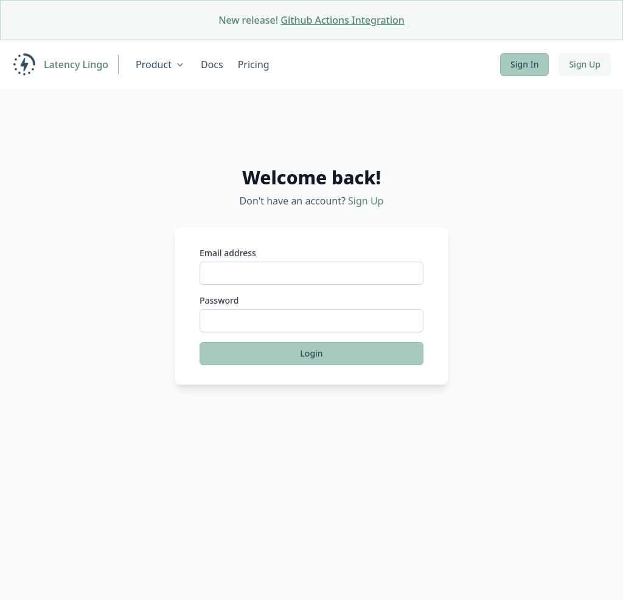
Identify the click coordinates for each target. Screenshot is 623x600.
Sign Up (584, 64)
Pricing (254, 64)
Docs (212, 64)
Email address (228, 253)
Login (311, 353)
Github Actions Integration (342, 20)
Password (219, 300)
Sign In (524, 64)
